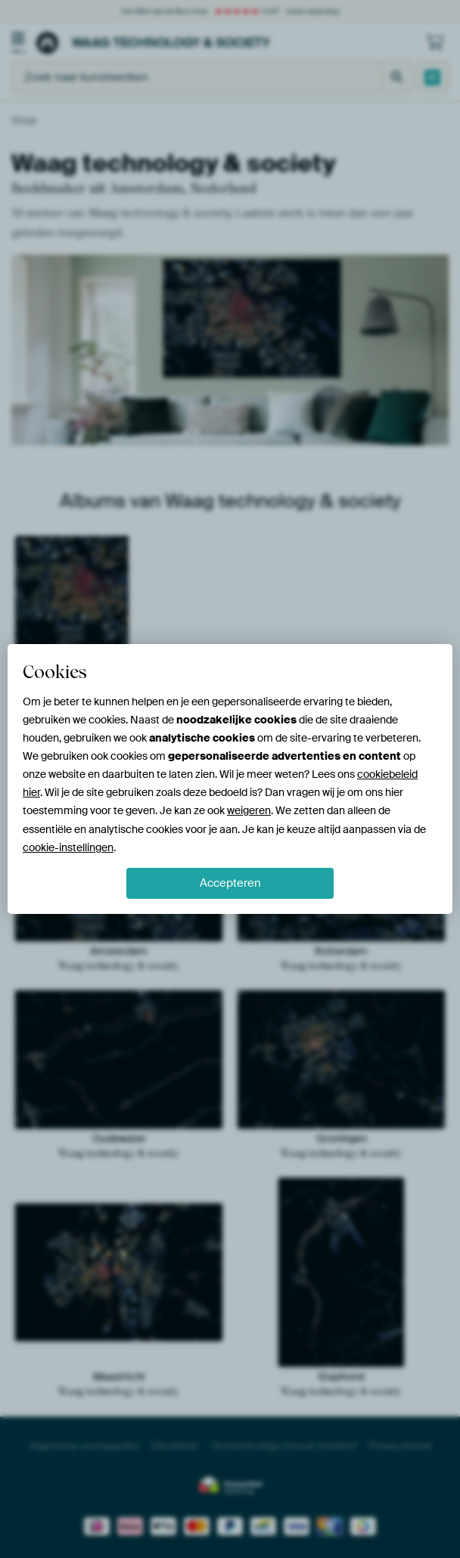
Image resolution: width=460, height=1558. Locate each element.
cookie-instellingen (68, 847)
